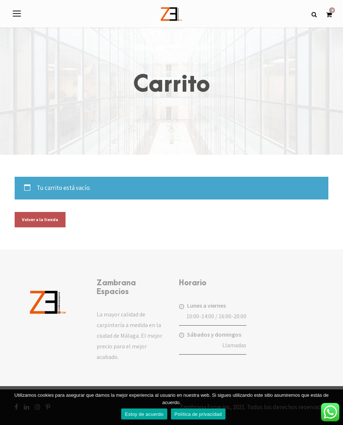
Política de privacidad (198, 414)
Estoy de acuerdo (144, 414)
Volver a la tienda (40, 219)
